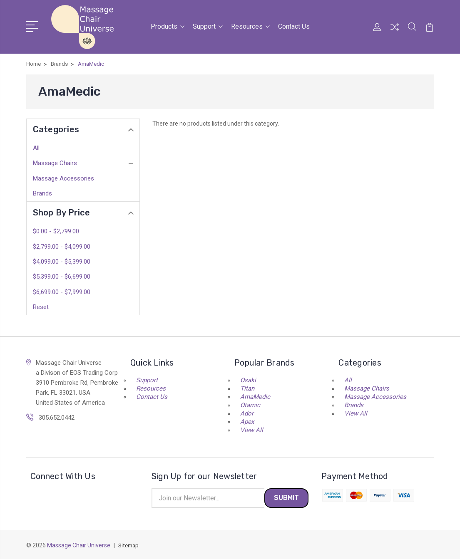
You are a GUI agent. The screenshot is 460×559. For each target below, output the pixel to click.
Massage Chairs (55, 162)
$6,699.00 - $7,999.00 (61, 290)
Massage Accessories (63, 177)
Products (167, 26)
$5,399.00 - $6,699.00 (61, 275)
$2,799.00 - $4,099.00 (61, 245)
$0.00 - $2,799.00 (56, 230)
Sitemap (129, 545)
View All (251, 428)
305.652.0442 (57, 416)
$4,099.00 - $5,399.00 (61, 260)
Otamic (250, 403)
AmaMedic (255, 395)
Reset (41, 305)
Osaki (248, 378)
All (36, 147)
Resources (250, 26)
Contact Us (294, 26)
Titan (247, 387)
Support (208, 26)
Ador (247, 412)
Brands (42, 192)
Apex (247, 420)
